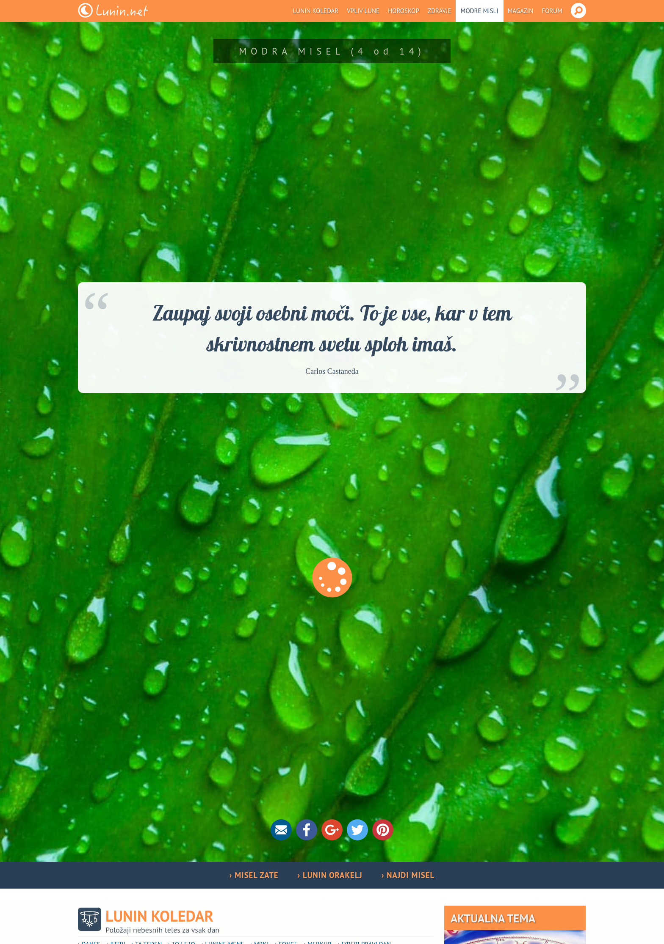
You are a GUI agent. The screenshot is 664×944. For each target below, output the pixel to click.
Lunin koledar (316, 11)
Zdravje (439, 11)
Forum (552, 11)
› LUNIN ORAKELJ (330, 875)
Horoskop (403, 11)
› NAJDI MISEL (408, 875)
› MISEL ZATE (254, 875)
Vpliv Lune (363, 11)
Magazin (521, 11)
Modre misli (479, 11)
